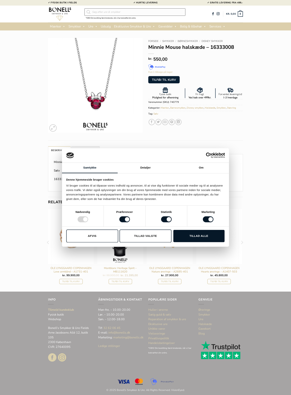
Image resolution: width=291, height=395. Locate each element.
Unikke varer (156, 329)
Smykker (76, 26)
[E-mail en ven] (165, 122)
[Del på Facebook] (152, 122)
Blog (201, 334)
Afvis (92, 235)
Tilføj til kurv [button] (71, 281)
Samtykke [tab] (90, 167)
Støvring (231, 108)
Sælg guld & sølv (159, 315)
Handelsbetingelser (161, 343)
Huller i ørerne (158, 310)
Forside (153, 41)
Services (217, 26)
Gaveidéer (167, 26)
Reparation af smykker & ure (167, 319)
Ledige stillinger (109, 346)
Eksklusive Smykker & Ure (134, 26)
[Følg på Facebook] (213, 14)
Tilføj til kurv (164, 80)
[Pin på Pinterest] (172, 122)
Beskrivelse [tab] (59, 150)
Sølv (155, 113)
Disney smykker (212, 41)
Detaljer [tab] (145, 167)
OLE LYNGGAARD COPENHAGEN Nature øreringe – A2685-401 (169, 269)
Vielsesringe (157, 334)
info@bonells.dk (119, 333)
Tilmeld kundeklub (61, 310)
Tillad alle (198, 235)
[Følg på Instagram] (218, 14)
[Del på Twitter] (158, 122)
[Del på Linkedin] (178, 122)
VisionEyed (177, 390)
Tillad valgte (145, 235)
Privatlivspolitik (158, 338)
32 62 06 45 (111, 328)
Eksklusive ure (158, 324)
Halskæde (210, 108)
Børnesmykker (188, 41)
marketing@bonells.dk (128, 337)
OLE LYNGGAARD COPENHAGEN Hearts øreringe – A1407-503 (219, 269)
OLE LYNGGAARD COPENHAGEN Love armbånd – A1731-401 (70, 269)
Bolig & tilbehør (193, 26)
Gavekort (204, 329)
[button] (234, 14)
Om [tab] (201, 167)
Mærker (57, 26)
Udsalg (106, 26)
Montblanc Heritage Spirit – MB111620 (120, 269)
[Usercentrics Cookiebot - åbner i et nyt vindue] (208, 155)
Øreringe (204, 310)
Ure (93, 26)
